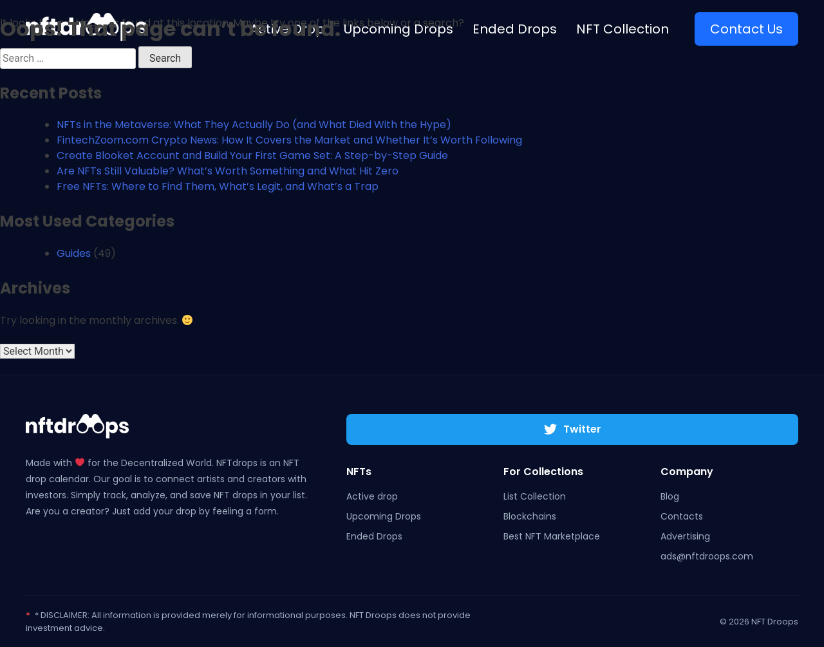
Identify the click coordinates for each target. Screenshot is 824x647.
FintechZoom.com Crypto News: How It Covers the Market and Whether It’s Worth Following (289, 140)
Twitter (572, 429)
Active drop (372, 496)
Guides (74, 253)
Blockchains (529, 516)
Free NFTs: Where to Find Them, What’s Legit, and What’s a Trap (218, 186)
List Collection (534, 496)
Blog (669, 496)
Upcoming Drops (383, 516)
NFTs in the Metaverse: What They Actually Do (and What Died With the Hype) (254, 124)
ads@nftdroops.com (706, 556)
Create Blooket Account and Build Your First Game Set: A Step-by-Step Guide (252, 155)
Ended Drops (374, 536)
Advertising (685, 536)
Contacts (681, 516)
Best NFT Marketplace (551, 536)
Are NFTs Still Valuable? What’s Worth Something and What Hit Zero (227, 171)
